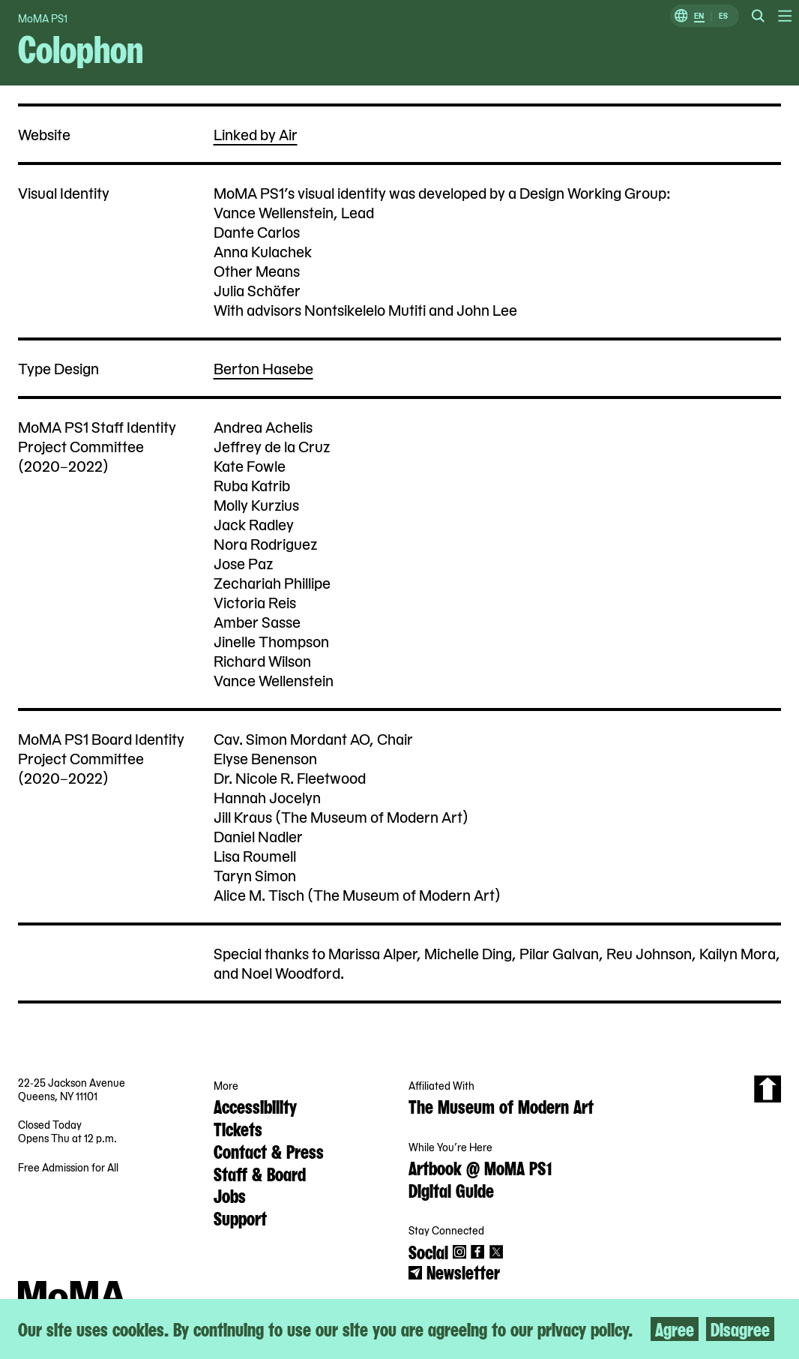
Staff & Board (260, 1173)
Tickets (238, 1128)
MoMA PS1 (42, 18)
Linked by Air (256, 134)
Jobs (230, 1194)
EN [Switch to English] (699, 16)
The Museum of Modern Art (501, 1105)
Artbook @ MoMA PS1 (480, 1167)
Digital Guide (451, 1189)
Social (428, 1251)
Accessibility (255, 1105)
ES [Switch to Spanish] (723, 16)
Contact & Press (269, 1150)
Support (240, 1217)
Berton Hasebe (263, 368)
